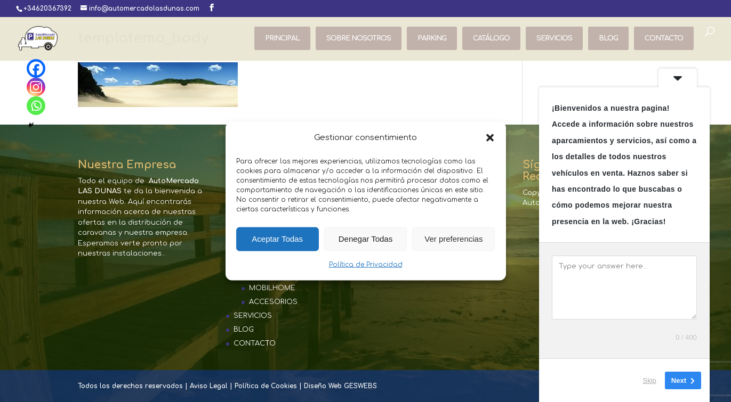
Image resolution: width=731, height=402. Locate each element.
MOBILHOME (272, 288)
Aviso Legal (209, 386)
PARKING (431, 38)
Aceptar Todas (277, 238)
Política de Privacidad (366, 264)
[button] (490, 137)
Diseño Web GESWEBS (340, 386)
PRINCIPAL (282, 38)
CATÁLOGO (491, 38)
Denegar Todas (365, 238)
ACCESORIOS (273, 302)
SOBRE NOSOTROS (358, 38)
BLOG (608, 38)
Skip (649, 380)
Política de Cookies (266, 386)
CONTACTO (664, 38)
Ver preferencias (453, 238)
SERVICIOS (554, 38)
